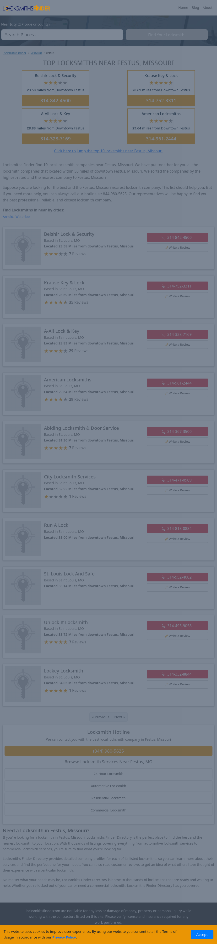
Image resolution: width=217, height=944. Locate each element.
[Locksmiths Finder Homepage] (26, 8)
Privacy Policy (64, 937)
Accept (202, 934)
